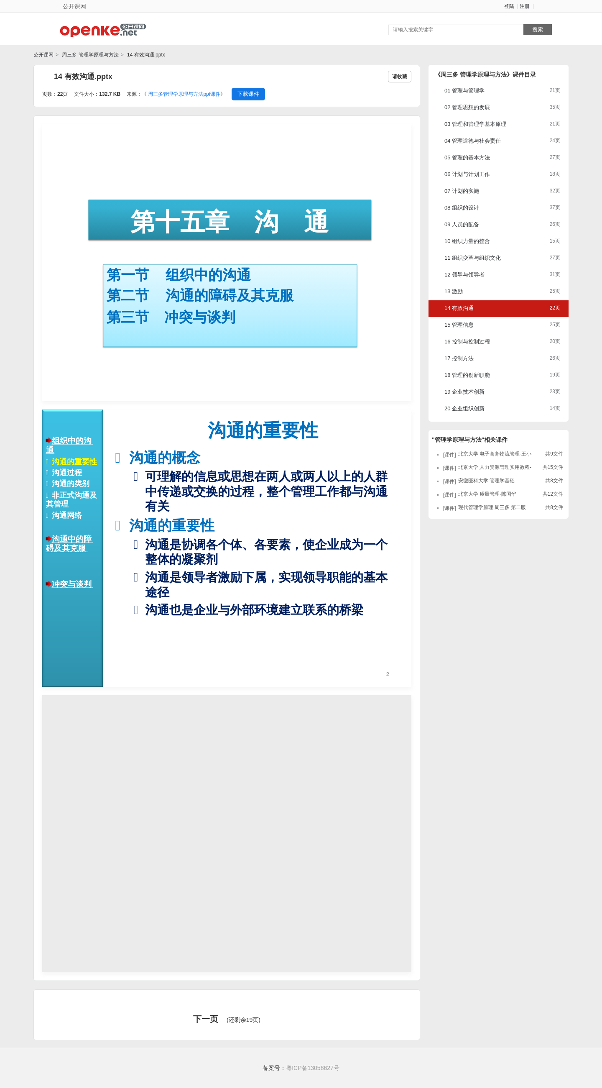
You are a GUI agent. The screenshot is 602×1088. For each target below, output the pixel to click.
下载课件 (248, 94)
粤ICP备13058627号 (312, 1068)
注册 (525, 6)
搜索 (537, 29)
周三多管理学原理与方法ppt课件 (184, 94)
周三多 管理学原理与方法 (90, 55)
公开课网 (43, 55)
